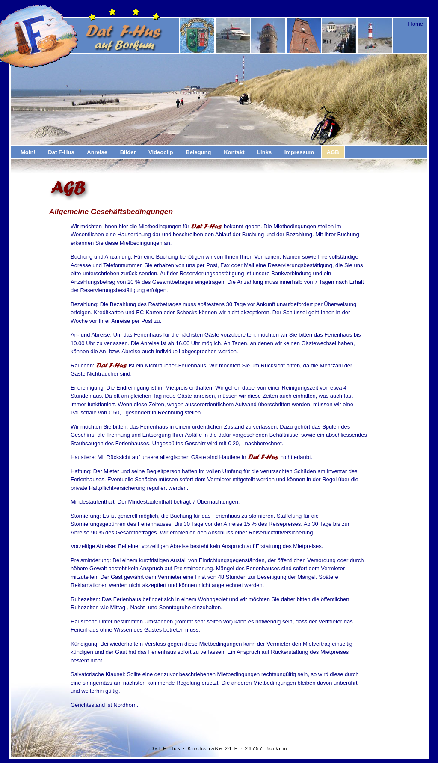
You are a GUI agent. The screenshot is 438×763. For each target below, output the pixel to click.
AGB (333, 152)
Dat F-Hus (61, 152)
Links (264, 152)
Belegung (198, 152)
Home (415, 24)
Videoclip (160, 152)
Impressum (299, 152)
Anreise (97, 152)
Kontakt (234, 152)
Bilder (128, 152)
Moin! (28, 152)
